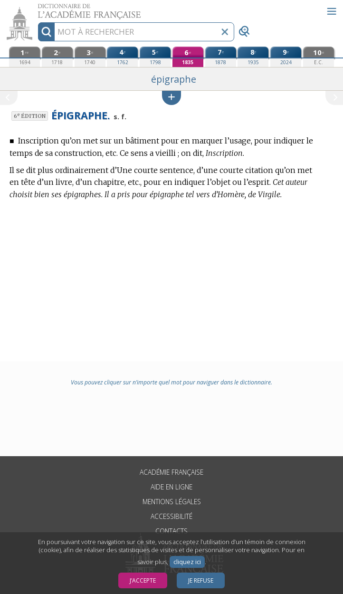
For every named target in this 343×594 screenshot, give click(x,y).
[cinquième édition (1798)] (155, 57)
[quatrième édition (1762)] (122, 57)
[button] (171, 98)
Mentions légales (172, 501)
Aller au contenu (37, 8)
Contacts (171, 531)
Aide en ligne (171, 486)
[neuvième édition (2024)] (285, 57)
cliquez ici (187, 562)
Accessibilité (171, 516)
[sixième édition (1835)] (187, 57)
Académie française (171, 472)
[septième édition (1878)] (220, 57)
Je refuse (200, 580)
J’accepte (143, 580)
